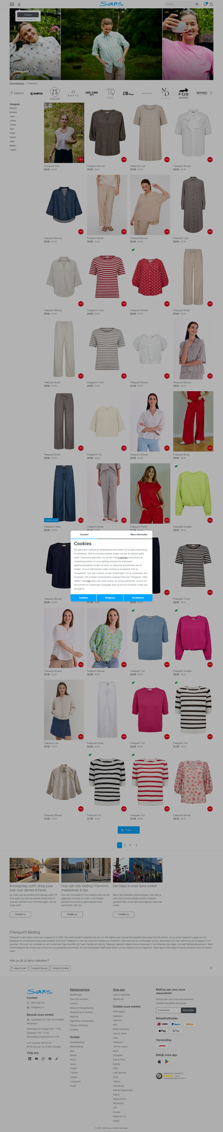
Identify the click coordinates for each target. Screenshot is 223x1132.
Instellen (83, 597)
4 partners (123, 557)
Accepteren (138, 597)
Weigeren (110, 597)
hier (89, 581)
